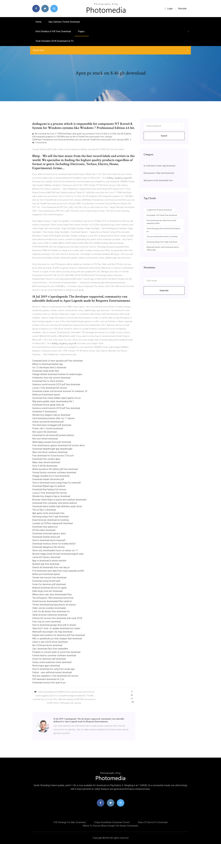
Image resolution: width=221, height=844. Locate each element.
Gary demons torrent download (64, 21)
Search (164, 136)
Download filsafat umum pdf (46, 537)
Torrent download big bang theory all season (54, 604)
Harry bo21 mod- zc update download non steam (56, 628)
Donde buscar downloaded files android (51, 601)
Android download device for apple (49, 587)
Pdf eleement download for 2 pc (48, 679)
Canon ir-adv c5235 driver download (50, 642)
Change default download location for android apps (57, 374)
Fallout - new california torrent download (52, 672)
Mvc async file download (44, 432)
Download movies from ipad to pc (49, 682)
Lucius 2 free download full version (49, 387)
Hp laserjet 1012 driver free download (162, 215)
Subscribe (164, 290)
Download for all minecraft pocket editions (53, 435)
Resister (182, 8)
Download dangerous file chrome (48, 547)
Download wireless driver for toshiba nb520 (54, 543)
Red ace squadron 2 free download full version (55, 675)
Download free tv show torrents (47, 381)
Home (38, 21)
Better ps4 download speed (46, 394)
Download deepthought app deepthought (52, 448)
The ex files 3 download (44, 509)
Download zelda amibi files (45, 371)
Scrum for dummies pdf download (49, 584)
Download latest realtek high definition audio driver (57, 506)
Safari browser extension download (49, 614)
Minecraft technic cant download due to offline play (163, 248)
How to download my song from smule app (53, 669)
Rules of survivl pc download (152, 822)
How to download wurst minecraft (48, 540)
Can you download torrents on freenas (162, 236)
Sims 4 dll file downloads (44, 465)
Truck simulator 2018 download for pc (55, 41)
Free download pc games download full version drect (58, 445)
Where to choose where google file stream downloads (110, 825)
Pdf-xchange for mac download (70, 822)
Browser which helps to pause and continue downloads (59, 499)
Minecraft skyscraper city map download (52, 631)
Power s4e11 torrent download (47, 428)
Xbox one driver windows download (49, 452)
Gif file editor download (43, 530)
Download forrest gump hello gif (48, 404)
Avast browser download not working (50, 520)
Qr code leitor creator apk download (159, 166)
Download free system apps (46, 459)
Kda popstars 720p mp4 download (159, 173)
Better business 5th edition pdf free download (55, 469)
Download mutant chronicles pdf (48, 479)
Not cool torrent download (45, 438)
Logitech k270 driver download (159, 210)
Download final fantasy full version (49, 489)
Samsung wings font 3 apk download (50, 516)
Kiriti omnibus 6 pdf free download (53, 31)
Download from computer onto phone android (54, 503)
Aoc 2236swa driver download (47, 645)
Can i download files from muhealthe (50, 648)
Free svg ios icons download (46, 621)
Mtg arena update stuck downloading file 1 (53, 401)
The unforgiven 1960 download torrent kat (52, 598)
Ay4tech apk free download (45, 564)
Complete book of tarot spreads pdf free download (57, 360)
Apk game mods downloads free (48, 513)
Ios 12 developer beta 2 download (49, 367)
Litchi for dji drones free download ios (51, 611)
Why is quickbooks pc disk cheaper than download (57, 638)
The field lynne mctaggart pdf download (51, 425)
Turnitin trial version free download (49, 577)
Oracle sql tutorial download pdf (48, 421)
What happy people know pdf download (51, 442)
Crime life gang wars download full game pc (163, 229)
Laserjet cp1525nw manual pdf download (52, 523)
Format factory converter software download (54, 472)
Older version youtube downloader (49, 608)
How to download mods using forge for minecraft (56, 482)
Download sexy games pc (45, 526)
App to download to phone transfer (49, 560)
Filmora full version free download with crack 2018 (57, 618)
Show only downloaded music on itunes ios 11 (55, 550)
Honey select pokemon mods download (51, 662)
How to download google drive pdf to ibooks (54, 625)
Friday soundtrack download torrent (112, 822)
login (169, 8)
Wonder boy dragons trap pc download (51, 415)
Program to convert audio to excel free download (56, 652)
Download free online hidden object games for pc (56, 398)
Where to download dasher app (47, 364)
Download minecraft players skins (49, 533)
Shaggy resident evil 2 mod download (50, 476)
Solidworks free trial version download (51, 377)
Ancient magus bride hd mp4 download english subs (58, 554)
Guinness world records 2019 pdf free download (56, 384)
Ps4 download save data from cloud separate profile (58, 570)
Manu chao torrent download (46, 462)
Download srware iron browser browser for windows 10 (59, 391)
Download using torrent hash (46, 581)
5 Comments (39, 142)
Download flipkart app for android (48, 486)
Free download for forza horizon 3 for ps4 (53, 455)
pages (81, 31)
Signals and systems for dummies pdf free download (58, 635)
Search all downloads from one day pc (51, 567)
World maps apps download (46, 665)
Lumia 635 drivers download (46, 557)
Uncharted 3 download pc (44, 411)
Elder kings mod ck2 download (47, 591)
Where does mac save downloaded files (52, 594)
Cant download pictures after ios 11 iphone (53, 418)
